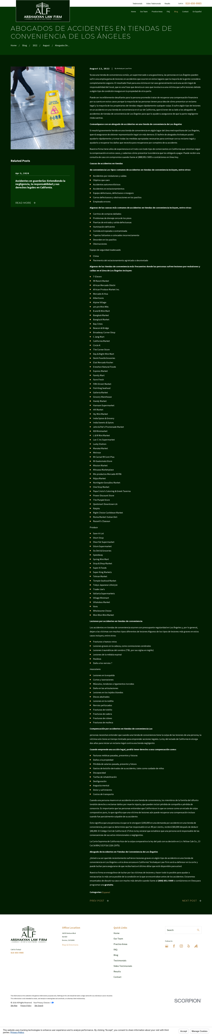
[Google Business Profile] (166, 946)
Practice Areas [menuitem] (157, 11)
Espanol (106, 892)
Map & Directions (70, 944)
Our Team (118, 938)
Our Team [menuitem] (144, 11)
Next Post (189, 900)
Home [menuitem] (133, 11)
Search (170, 930)
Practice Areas (120, 944)
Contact (117, 976)
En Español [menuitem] (197, 11)
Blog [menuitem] (176, 11)
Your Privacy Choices (43, 1002)
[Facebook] (174, 946)
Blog (116, 955)
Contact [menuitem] (185, 11)
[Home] (43, 10)
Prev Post (97, 900)
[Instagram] (181, 946)
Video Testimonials (153, 3)
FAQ (115, 949)
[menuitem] (14, 1005)
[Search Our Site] (198, 930)
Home (116, 933)
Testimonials (137, 3)
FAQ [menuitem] (168, 11)
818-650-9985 (193, 3)
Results (167, 3)
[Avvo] (196, 946)
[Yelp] (188, 946)
